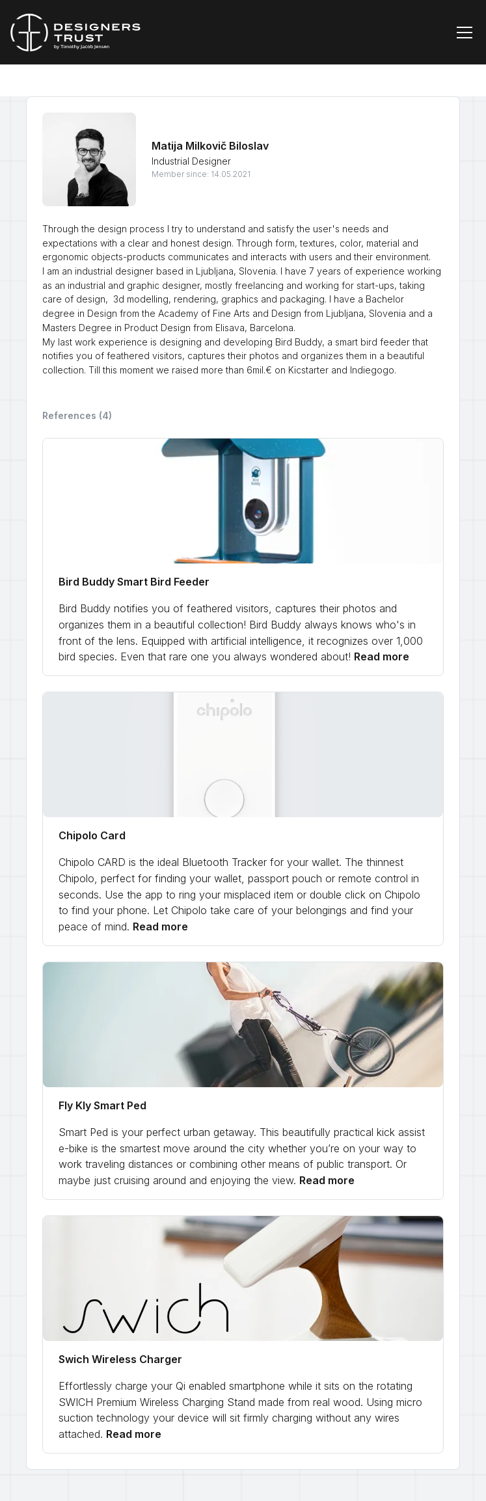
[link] (243, 557)
